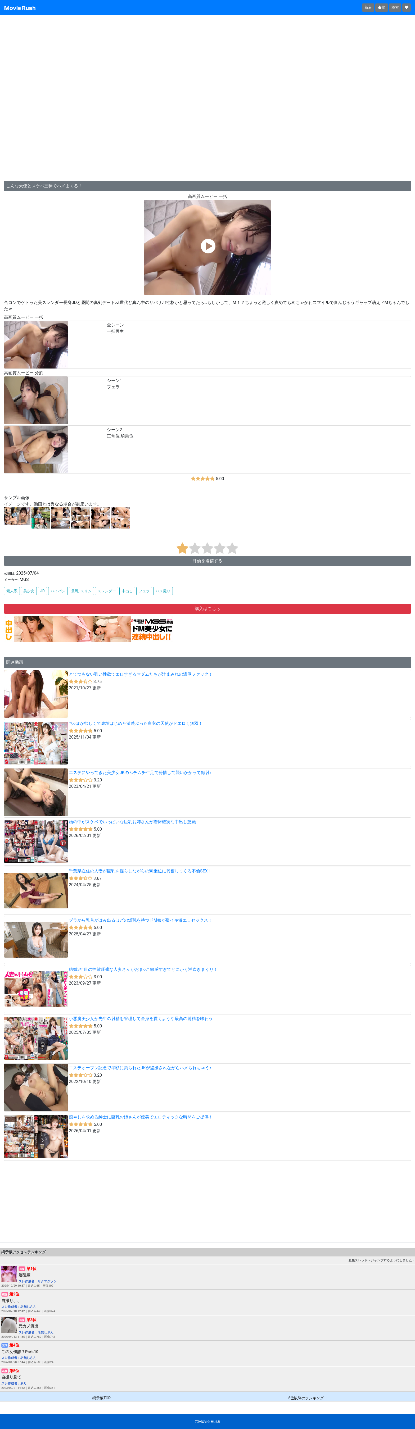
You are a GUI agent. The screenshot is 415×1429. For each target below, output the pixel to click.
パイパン (58, 591)
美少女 (28, 591)
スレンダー (106, 591)
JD (42, 591)
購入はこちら (207, 608)
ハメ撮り (163, 591)
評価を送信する (207, 560)
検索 (395, 7)
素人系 (11, 591)
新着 (368, 7)
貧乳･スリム (81, 591)
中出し (127, 591)
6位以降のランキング (306, 1398)
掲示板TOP (101, 1398)
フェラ (144, 591)
